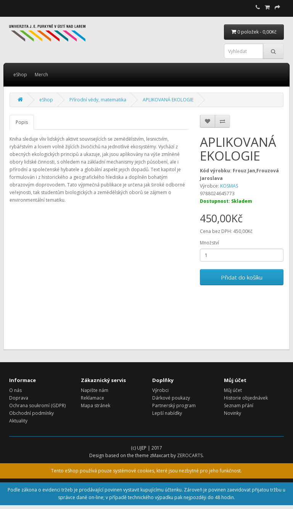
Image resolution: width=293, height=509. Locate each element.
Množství (209, 242)
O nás (15, 390)
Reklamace (92, 398)
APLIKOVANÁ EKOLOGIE (168, 99)
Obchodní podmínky (31, 413)
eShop (20, 74)
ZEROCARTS (190, 455)
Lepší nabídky (167, 413)
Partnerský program (174, 405)
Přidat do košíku (241, 277)
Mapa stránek (95, 405)
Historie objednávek (246, 398)
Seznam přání (238, 405)
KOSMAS (229, 186)
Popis (22, 122)
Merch (41, 74)
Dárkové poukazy (171, 398)
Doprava (18, 398)
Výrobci (160, 390)
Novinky (232, 413)
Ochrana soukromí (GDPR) (37, 405)
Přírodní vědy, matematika (97, 99)
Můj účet (233, 390)
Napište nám (94, 390)
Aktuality (18, 420)
